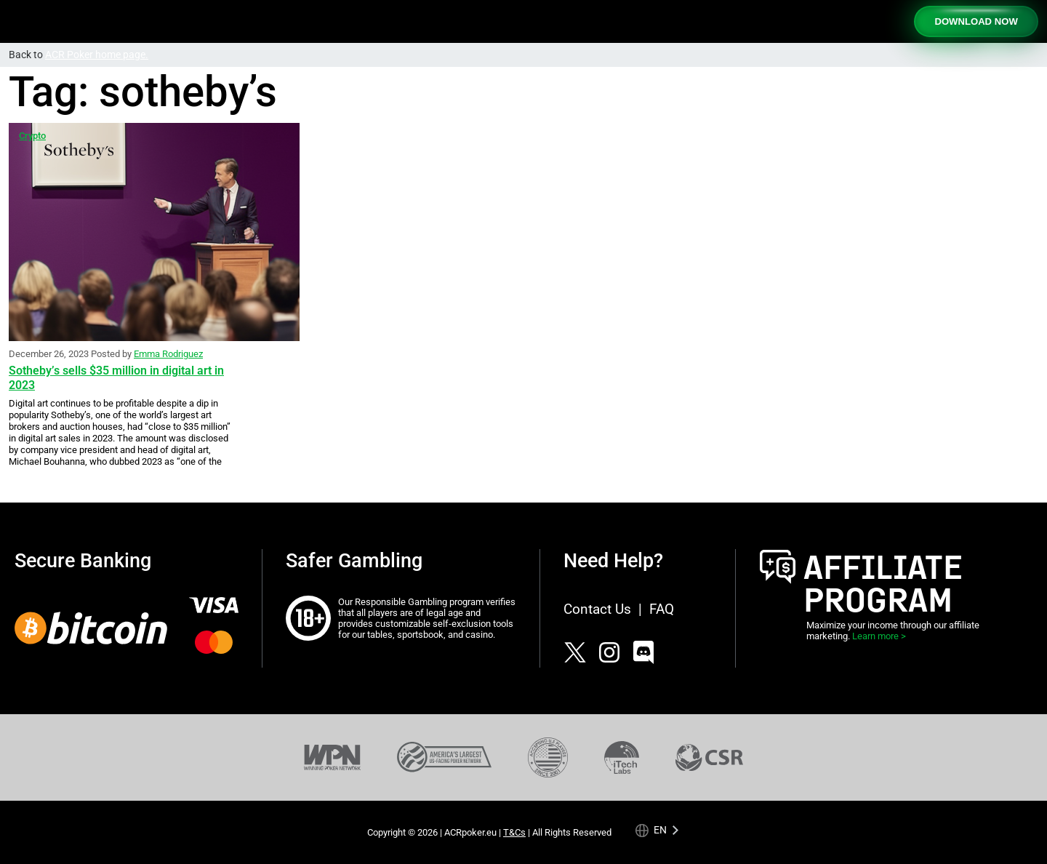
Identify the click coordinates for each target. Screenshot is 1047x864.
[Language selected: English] (657, 830)
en (660, 830)
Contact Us (597, 609)
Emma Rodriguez (168, 353)
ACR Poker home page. (96, 55)
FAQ (661, 609)
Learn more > (879, 636)
